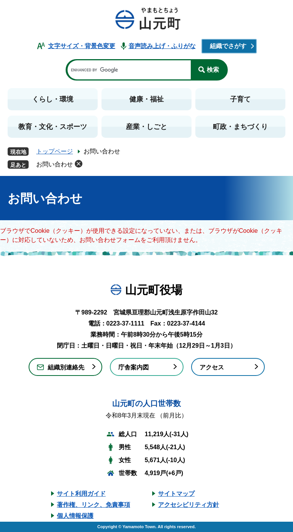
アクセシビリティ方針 (188, 504)
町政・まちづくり (240, 127)
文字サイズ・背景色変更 (81, 46)
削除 (78, 164)
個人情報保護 (75, 516)
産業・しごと (146, 127)
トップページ (54, 151)
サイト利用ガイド (81, 493)
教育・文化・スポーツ (52, 127)
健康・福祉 (146, 99)
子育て (240, 99)
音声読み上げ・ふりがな (162, 46)
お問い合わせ (54, 164)
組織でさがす (228, 46)
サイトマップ (176, 493)
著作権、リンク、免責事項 (93, 504)
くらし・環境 (52, 99)
